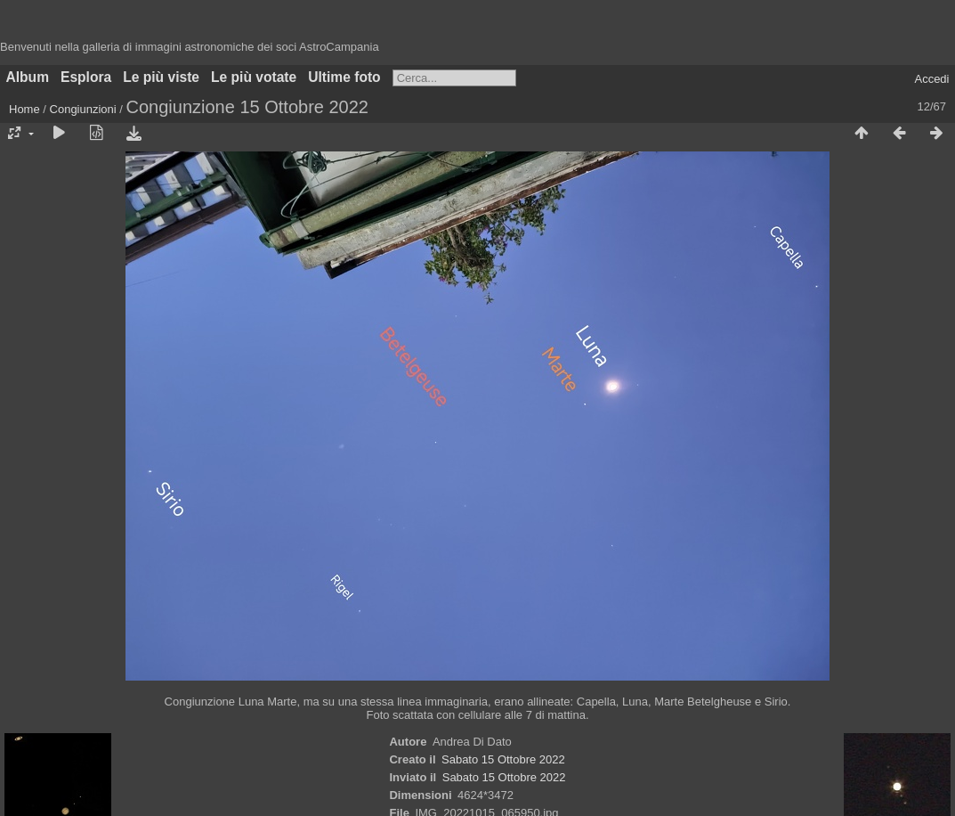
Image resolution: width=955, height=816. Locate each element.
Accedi (931, 79)
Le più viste (161, 77)
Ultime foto (344, 77)
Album (28, 77)
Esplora (86, 77)
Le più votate (253, 77)
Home (24, 109)
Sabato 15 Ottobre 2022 (503, 759)
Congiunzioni (83, 109)
